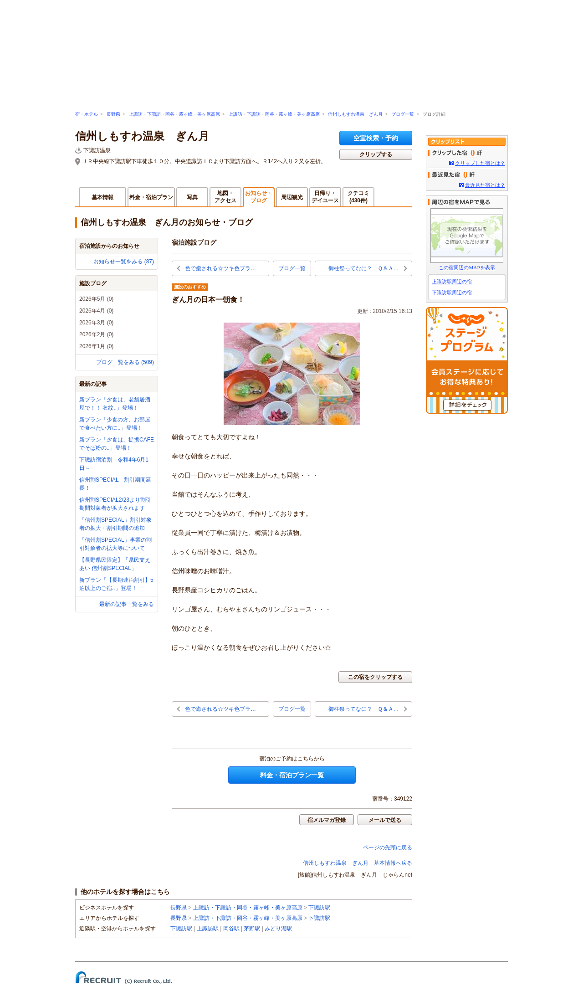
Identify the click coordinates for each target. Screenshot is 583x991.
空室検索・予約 (375, 138)
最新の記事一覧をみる (126, 604)
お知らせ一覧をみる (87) (123, 261)
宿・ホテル (86, 114)
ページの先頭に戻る (387, 847)
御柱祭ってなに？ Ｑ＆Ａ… (363, 268)
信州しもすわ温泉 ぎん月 (355, 114)
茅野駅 (252, 928)
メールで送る (384, 820)
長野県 (113, 114)
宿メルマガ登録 (326, 820)
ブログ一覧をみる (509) (125, 362)
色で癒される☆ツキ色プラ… (220, 268)
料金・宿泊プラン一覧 (292, 775)
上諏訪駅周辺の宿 (452, 281)
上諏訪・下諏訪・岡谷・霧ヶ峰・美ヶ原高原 (174, 114)
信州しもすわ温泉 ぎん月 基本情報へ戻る (357, 863)
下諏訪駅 (319, 907)
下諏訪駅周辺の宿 (452, 292)
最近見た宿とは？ (485, 185)
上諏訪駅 (208, 928)
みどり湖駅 (278, 928)
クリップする (375, 154)
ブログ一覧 (402, 114)
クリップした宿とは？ (480, 163)
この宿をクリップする (375, 677)
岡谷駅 (231, 928)
